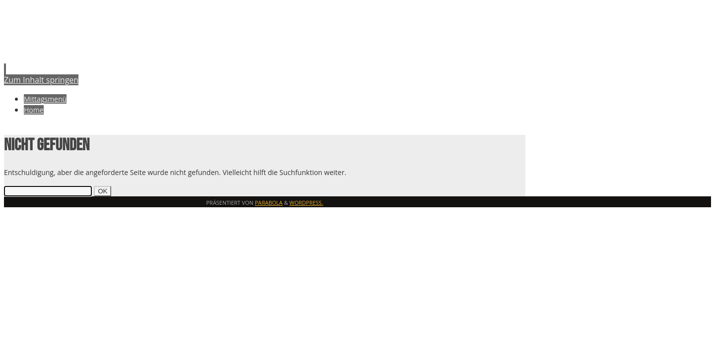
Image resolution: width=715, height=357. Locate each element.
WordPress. (306, 202)
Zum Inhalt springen (41, 79)
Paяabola (269, 202)
